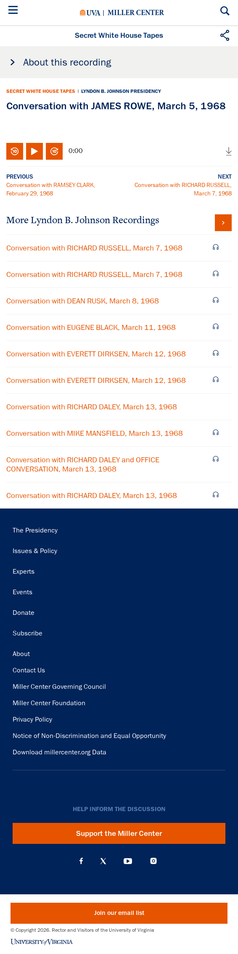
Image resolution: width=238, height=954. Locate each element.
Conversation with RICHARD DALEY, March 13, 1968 (91, 406)
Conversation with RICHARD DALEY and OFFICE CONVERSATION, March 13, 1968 (82, 464)
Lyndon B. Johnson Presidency (121, 91)
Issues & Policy (35, 551)
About (21, 654)
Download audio (229, 151)
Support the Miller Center (119, 833)
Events (22, 592)
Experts (23, 571)
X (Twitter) (103, 861)
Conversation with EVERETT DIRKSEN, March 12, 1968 (96, 353)
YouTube (128, 861)
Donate (23, 613)
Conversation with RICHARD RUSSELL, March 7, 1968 (94, 248)
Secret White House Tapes (40, 91)
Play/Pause (34, 151)
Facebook (81, 861)
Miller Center (136, 12)
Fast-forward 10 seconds (54, 151)
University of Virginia (90, 12)
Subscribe (27, 633)
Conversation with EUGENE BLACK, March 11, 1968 (91, 327)
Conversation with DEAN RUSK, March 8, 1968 (82, 301)
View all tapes (223, 222)
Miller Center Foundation (49, 703)
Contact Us (29, 670)
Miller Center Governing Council (59, 687)
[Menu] (14, 11)
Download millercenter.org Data (59, 752)
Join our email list (119, 913)
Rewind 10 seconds (14, 151)
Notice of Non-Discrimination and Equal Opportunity (89, 736)
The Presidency (35, 530)
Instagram (153, 860)
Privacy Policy (32, 719)
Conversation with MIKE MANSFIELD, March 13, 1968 (94, 433)
